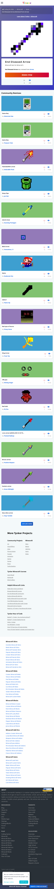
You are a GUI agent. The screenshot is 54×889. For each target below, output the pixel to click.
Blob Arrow (5, 246)
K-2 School (31, 850)
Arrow (32, 69)
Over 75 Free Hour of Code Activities (17, 627)
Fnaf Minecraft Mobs (12, 679)
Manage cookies (9, 882)
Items (27, 9)
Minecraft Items (6, 850)
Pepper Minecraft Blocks (13, 721)
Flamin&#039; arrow (8, 166)
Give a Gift (31, 812)
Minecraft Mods (6, 852)
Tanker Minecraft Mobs (13, 692)
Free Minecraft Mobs (12, 694)
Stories (9, 561)
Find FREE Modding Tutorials (15, 601)
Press (3, 814)
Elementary (32, 841)
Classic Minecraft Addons (14, 753)
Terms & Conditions (7, 871)
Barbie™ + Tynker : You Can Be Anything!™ (18, 617)
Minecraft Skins (6, 838)
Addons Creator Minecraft (14, 733)
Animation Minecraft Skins (14, 662)
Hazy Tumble (8, 516)
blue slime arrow (7, 513)
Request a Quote (33, 863)
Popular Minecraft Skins (13, 652)
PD (29, 856)
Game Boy (5, 113)
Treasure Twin (8, 143)
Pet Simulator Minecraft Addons (16, 746)
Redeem (31, 814)
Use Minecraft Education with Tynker (17, 603)
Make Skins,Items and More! (15, 589)
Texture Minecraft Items (13, 775)
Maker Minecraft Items (13, 765)
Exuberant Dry (8, 276)
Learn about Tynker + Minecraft (27, 16)
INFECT (4, 300)
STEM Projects (32, 861)
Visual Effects (11, 546)
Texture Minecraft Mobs (13, 677)
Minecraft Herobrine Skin (13, 667)
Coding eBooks (6, 823)
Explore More (27, 524)
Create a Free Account (38, 886)
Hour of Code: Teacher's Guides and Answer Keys (20, 629)
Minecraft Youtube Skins (13, 650)
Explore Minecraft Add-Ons (14, 596)
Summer (31, 826)
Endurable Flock (9, 169)
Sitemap (4, 821)
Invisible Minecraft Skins (13, 645)
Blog (2, 808)
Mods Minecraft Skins (12, 647)
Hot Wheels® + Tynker (13, 624)
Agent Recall (10, 575)
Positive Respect (9, 462)
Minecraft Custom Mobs (13, 696)
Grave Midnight (9, 489)
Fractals (9, 554)
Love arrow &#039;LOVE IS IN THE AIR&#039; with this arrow (13, 433)
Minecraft (20, 9)
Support (3, 812)
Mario (4, 273)
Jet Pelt (6, 196)
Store (3, 828)
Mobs (27, 554)
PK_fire (6, 409)
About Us (4, 810)
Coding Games (6, 834)
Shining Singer (8, 382)
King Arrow (5, 353)
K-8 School (31, 852)
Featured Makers (33, 819)
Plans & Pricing (33, 821)
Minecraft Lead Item (12, 760)
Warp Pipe (5, 193)
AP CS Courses (33, 847)
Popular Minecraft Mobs (13, 682)
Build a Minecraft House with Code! (17, 598)
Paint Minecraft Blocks (13, 709)
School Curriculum (34, 836)
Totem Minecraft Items (13, 773)
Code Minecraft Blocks (13, 724)
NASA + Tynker (11, 622)
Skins (26, 544)
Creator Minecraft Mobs (13, 674)
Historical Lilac (8, 116)
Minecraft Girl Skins (12, 665)
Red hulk (5, 406)
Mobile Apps (5, 819)
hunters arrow (6, 486)
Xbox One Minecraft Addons (14, 748)
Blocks (27, 546)
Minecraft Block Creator (13, 704)
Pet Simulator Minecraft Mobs (15, 689)
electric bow (6, 220)
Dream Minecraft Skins (13, 660)
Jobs (2, 817)
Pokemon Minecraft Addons (14, 750)
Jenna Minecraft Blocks (13, 726)
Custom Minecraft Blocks (13, 706)
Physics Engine (11, 551)
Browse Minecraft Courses (14, 591)
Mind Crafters (11, 580)
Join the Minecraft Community (15, 593)
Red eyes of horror (8, 326)
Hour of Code (5, 856)
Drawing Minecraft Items (13, 777)
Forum (3, 826)
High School (32, 845)
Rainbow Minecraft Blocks (14, 719)
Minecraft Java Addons (13, 743)
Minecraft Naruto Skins (13, 657)
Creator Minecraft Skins (13, 655)
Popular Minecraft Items (13, 768)
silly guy (4, 380)
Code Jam (4, 854)
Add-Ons (27, 549)
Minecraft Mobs (6, 843)
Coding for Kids (9, 9)
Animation (10, 556)
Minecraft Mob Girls (12, 684)
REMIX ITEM (27, 75)
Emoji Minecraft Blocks (13, 716)
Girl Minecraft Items (12, 780)
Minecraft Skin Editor (8, 841)
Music (9, 564)
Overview (31, 808)
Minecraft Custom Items (13, 763)
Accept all (24, 882)
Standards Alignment (35, 854)
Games (9, 559)
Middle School (32, 843)
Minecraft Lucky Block (12, 714)
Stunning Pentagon (10, 223)
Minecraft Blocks (6, 845)
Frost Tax (7, 356)
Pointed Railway (9, 436)
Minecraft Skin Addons (13, 741)
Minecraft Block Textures (13, 711)
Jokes (8, 549)
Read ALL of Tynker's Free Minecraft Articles (19, 608)
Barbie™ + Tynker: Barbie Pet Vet (16, 619)
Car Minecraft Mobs (12, 687)
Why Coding (32, 817)
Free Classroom (33, 838)
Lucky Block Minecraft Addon (15, 736)
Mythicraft (10, 577)
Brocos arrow (6, 459)
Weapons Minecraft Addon (14, 738)
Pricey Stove (8, 329)
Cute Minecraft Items (12, 782)
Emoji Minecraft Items (12, 770)
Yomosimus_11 (9, 249)
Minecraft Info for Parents (14, 606)
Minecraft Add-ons (7, 847)
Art (8, 544)
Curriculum (32, 810)
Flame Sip (7, 303)
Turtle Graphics (11, 566)
